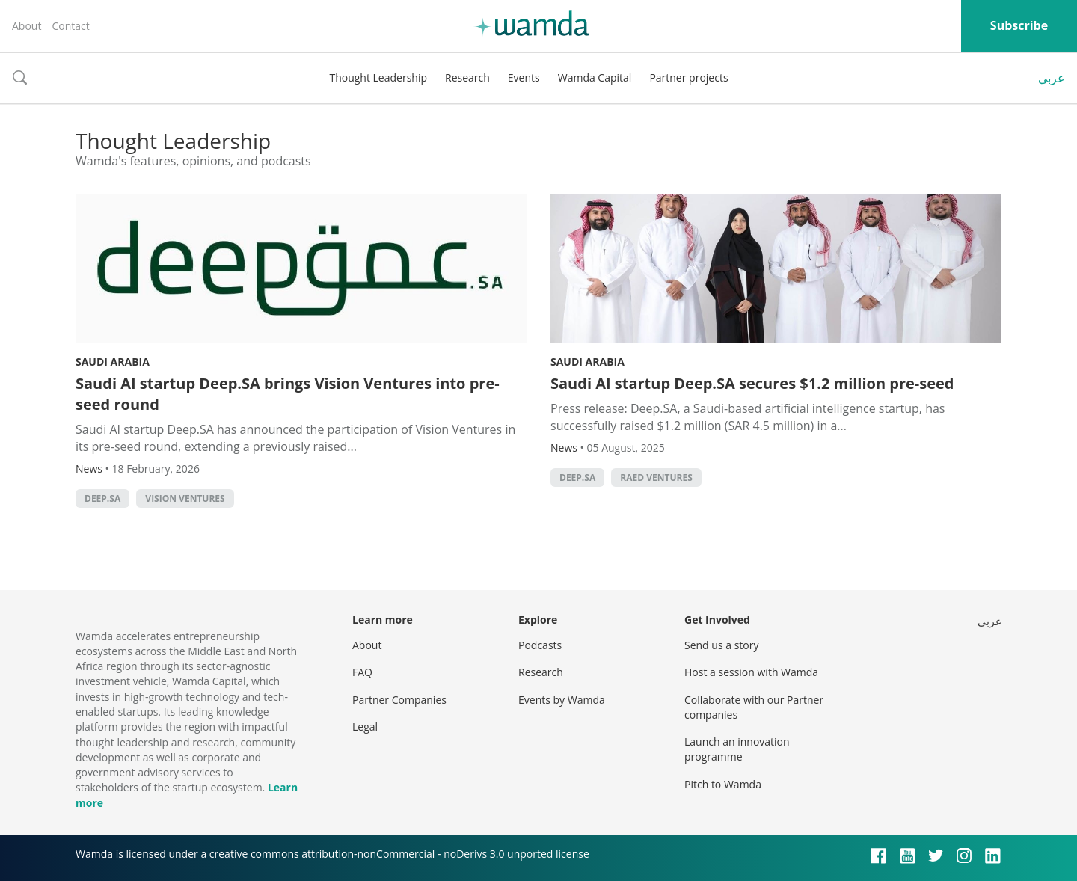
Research (467, 77)
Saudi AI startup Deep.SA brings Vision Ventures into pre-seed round (288, 393)
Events (524, 77)
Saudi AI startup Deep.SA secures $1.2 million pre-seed (752, 383)
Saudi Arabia (113, 361)
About (26, 26)
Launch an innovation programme (737, 749)
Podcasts (540, 645)
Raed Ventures (656, 477)
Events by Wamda (561, 700)
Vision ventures (184, 498)
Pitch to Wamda (722, 784)
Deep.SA (102, 498)
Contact (70, 26)
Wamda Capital (595, 77)
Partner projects (688, 77)
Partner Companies (399, 700)
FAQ (362, 672)
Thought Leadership (378, 77)
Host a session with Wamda (751, 672)
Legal (365, 726)
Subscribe (1019, 25)
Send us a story (721, 645)
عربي (1051, 78)
